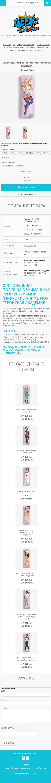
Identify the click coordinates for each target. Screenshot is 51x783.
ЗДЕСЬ (19, 353)
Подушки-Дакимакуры (23, 45)
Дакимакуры (30, 245)
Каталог (7, 45)
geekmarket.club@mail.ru (28, 3)
